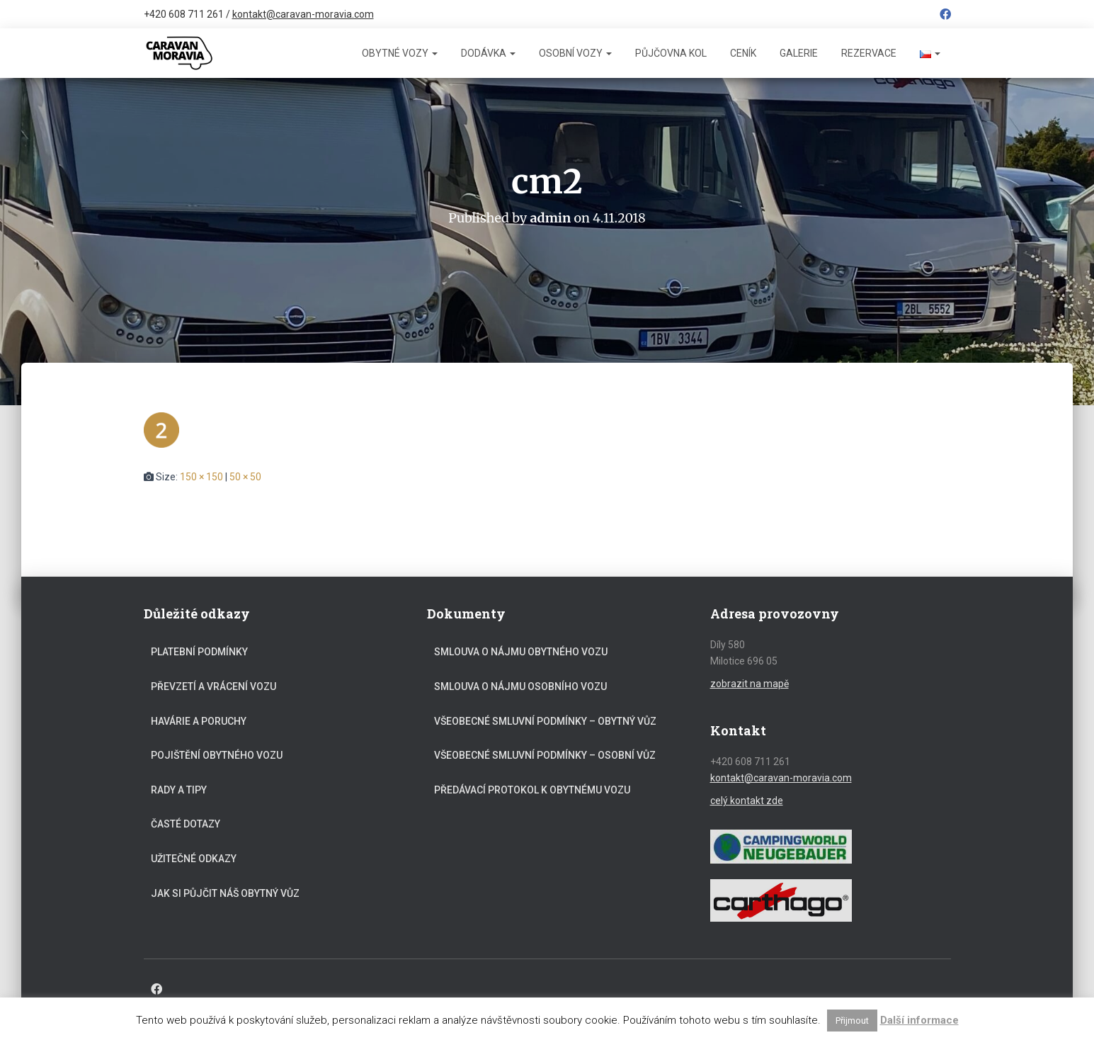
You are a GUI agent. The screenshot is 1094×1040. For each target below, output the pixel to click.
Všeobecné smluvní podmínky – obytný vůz (545, 721)
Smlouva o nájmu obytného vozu (521, 651)
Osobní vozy (575, 53)
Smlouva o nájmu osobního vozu (520, 686)
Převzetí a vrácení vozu (213, 686)
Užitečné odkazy (194, 858)
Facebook (945, 16)
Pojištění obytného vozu (217, 755)
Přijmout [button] (852, 1020)
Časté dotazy (185, 824)
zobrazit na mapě (749, 683)
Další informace (919, 1020)
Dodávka (488, 53)
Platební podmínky (199, 651)
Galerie (799, 53)
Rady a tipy (179, 790)
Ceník (743, 53)
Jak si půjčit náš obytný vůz (225, 893)
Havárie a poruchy (198, 721)
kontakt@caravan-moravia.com (303, 14)
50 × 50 (245, 476)
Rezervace (868, 53)
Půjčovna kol (671, 53)
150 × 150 (201, 476)
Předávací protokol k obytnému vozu (532, 790)
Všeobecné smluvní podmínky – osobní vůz (545, 755)
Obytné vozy (400, 53)
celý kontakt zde (746, 800)
